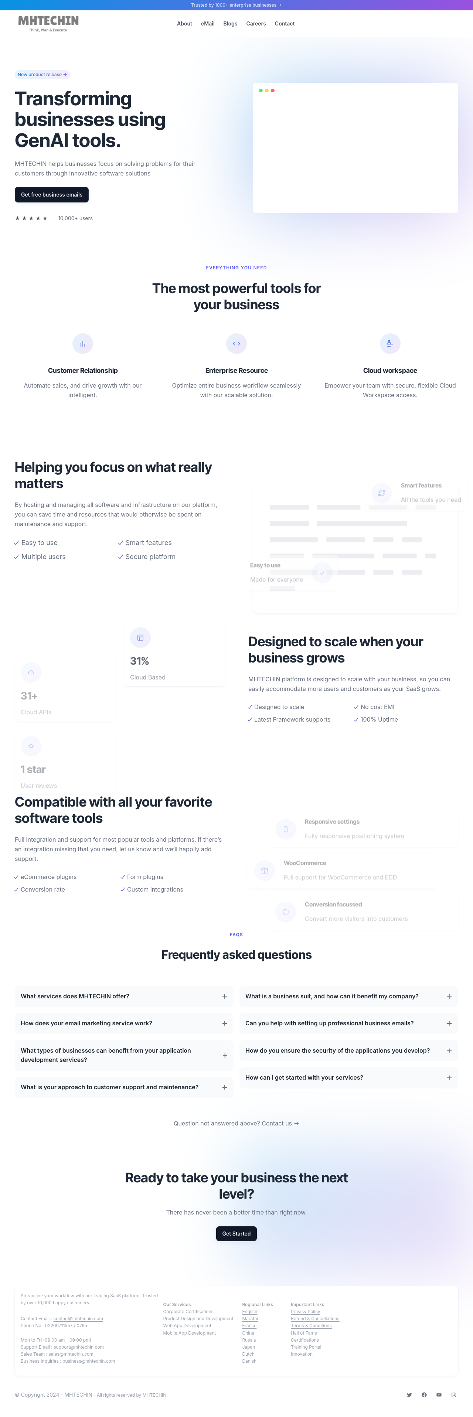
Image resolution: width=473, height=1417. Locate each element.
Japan (248, 1347)
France (249, 1325)
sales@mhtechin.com (70, 1354)
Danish (249, 1361)
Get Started (236, 1233)
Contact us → (280, 1123)
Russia (249, 1340)
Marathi (250, 1318)
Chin (247, 1333)
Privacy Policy (305, 1311)
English (249, 1311)
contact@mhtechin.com (78, 1318)
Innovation (302, 1354)
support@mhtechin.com (79, 1347)
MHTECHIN (78, 1395)
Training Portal (306, 1347)
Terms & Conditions (311, 1325)
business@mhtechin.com (88, 1361)
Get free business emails (51, 194)
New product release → (42, 74)
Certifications (305, 1340)
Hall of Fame (304, 1333)
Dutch (248, 1354)
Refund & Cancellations (315, 1318)
